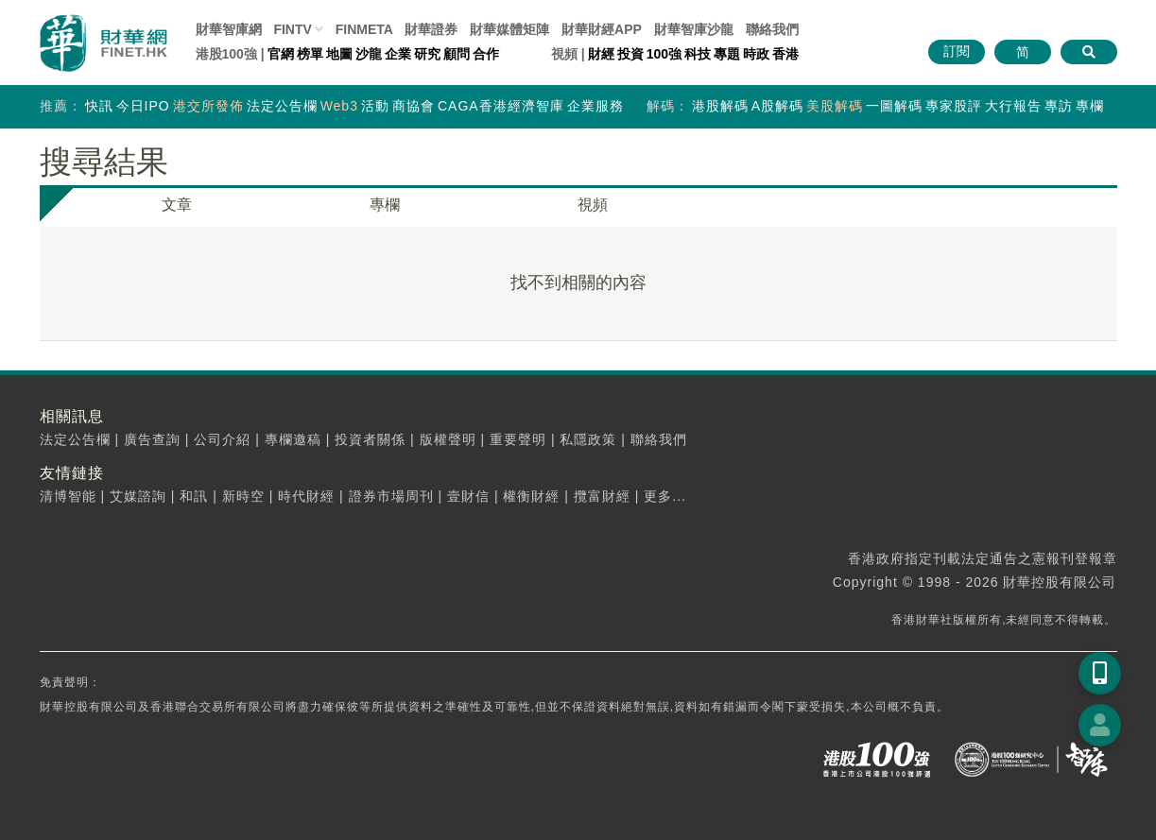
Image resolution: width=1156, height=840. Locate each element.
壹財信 (468, 496)
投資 (630, 53)
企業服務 (595, 105)
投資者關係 (370, 439)
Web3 (339, 105)
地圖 (339, 53)
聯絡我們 (772, 29)
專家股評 (953, 105)
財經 (601, 53)
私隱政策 (588, 439)
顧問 (456, 53)
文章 (177, 205)
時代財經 (306, 496)
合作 (486, 53)
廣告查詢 (152, 439)
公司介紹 (222, 439)
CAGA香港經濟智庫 (501, 105)
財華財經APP (601, 29)
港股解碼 (720, 105)
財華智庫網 (229, 29)
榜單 (310, 53)
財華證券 (431, 29)
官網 (280, 53)
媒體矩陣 (509, 29)
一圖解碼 (894, 105)
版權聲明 (448, 439)
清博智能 (68, 496)
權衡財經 (531, 496)
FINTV (292, 29)
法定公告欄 (282, 105)
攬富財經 (602, 496)
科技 (697, 53)
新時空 (243, 496)
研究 (427, 53)
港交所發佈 (208, 105)
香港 (785, 53)
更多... (665, 496)
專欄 (1090, 105)
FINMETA (364, 29)
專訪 (1058, 105)
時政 (756, 53)
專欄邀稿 (293, 439)
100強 (664, 53)
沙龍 (368, 53)
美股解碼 (834, 105)
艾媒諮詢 (138, 496)
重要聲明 (518, 439)
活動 (375, 105)
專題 (727, 53)
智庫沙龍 (693, 29)
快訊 (99, 105)
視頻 (593, 205)
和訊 (194, 496)
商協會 (413, 105)
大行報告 (1013, 105)
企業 (398, 53)
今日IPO (143, 105)
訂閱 (956, 51)
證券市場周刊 (391, 496)
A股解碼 (777, 105)
